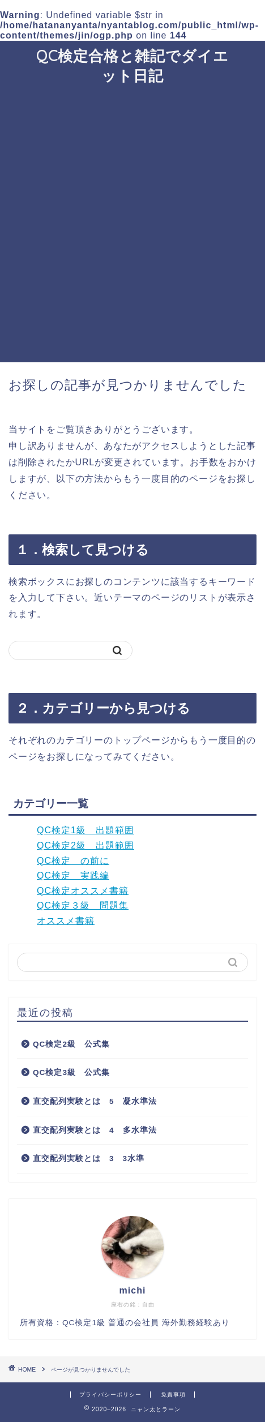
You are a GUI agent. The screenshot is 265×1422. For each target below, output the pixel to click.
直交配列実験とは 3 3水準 (88, 1158)
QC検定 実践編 (73, 875)
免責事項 (173, 1394)
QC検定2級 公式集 (71, 1044)
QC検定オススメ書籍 (83, 891)
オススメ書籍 (66, 921)
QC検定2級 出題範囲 (85, 845)
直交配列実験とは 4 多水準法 (95, 1130)
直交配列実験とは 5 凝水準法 (95, 1101)
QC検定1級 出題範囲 (85, 830)
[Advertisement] (132, 224)
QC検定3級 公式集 (71, 1072)
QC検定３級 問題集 (83, 905)
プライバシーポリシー (110, 1394)
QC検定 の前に (73, 861)
